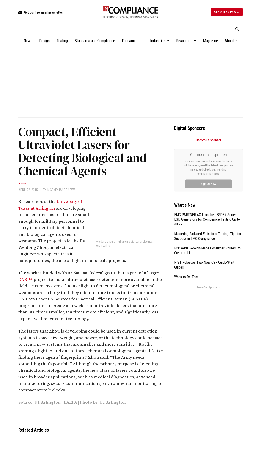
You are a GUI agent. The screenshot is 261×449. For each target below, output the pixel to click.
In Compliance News (61, 190)
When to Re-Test (186, 225)
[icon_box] (40, 12)
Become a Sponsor (208, 140)
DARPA (25, 279)
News (22, 183)
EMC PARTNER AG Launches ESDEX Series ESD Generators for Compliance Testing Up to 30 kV (207, 168)
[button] (237, 29)
